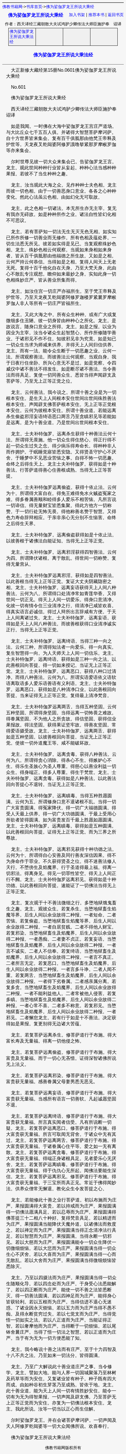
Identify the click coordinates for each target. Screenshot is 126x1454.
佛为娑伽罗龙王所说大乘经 (70, 6)
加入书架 (77, 14)
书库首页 (34, 6)
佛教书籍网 (12, 6)
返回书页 (116, 14)
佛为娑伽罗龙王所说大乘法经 (21, 36)
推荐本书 (96, 14)
